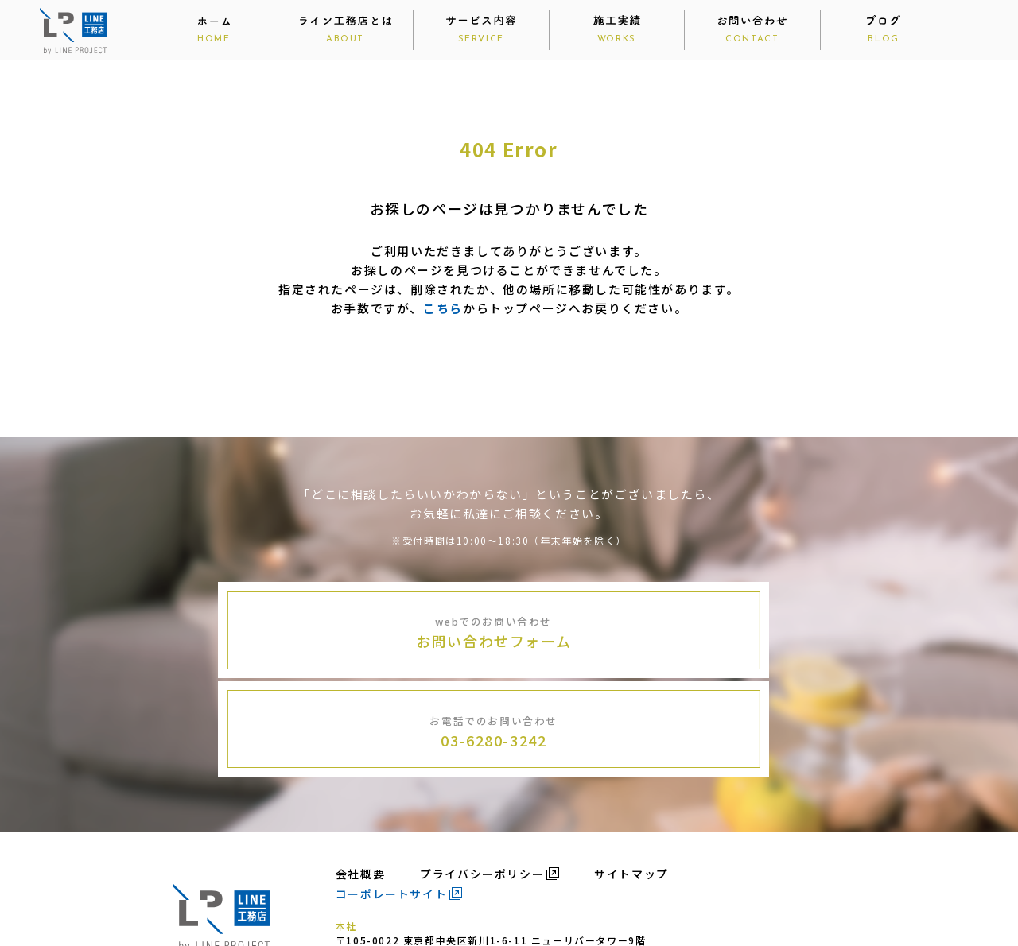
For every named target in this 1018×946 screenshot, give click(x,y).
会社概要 (360, 772)
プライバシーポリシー (482, 772)
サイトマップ (631, 772)
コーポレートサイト (391, 792)
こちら (443, 308)
